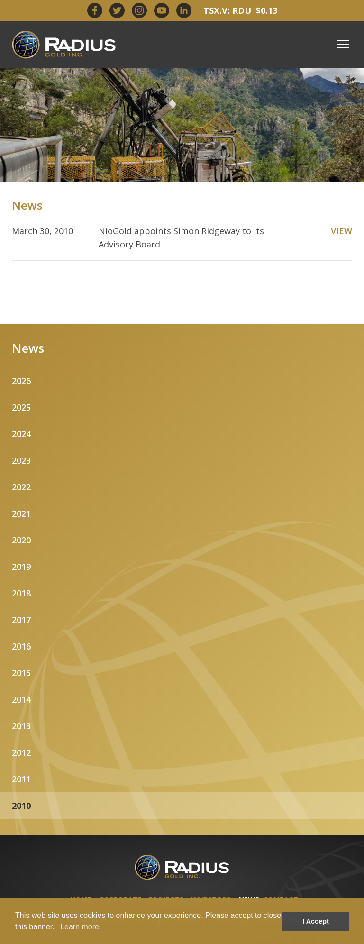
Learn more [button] (79, 927)
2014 (21, 699)
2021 (21, 513)
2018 (21, 593)
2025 (21, 407)
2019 (21, 566)
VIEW (341, 231)
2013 (21, 726)
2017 (21, 619)
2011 (21, 779)
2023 (21, 460)
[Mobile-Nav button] (344, 44)
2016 (21, 646)
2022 (21, 487)
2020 (21, 540)
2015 (21, 672)
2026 (21, 380)
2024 (21, 434)
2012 (21, 752)
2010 (21, 805)
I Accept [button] (315, 921)
